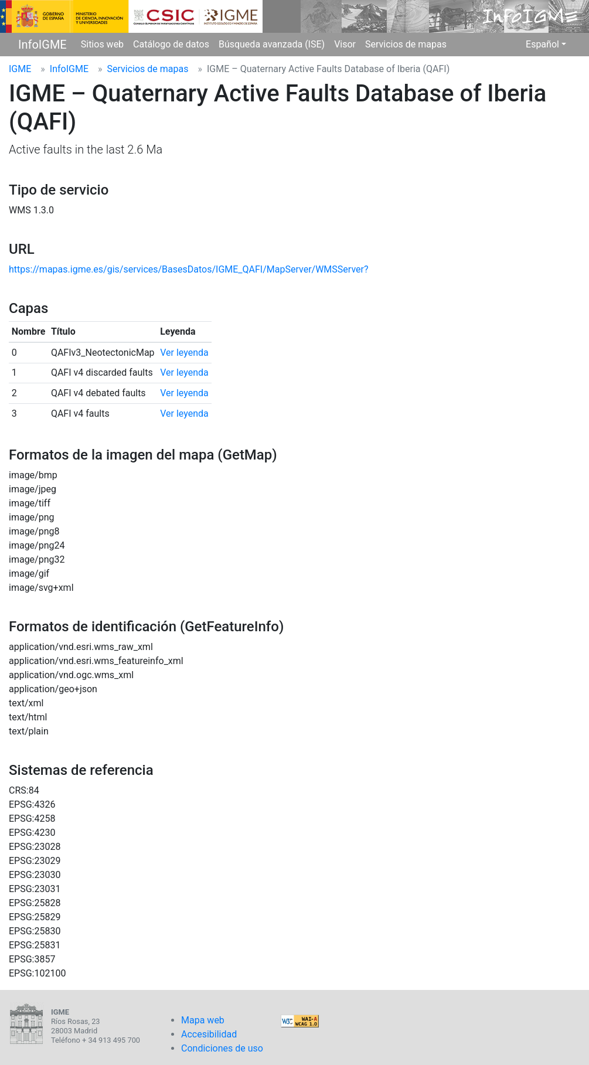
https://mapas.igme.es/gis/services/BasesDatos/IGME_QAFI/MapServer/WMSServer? (189, 269)
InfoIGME (42, 45)
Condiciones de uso (222, 1048)
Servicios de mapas (406, 44)
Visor (345, 44)
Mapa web (202, 1020)
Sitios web (102, 44)
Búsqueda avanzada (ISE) (272, 44)
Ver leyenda (184, 352)
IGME (20, 68)
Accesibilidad (209, 1034)
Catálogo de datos (171, 44)
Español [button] (542, 44)
